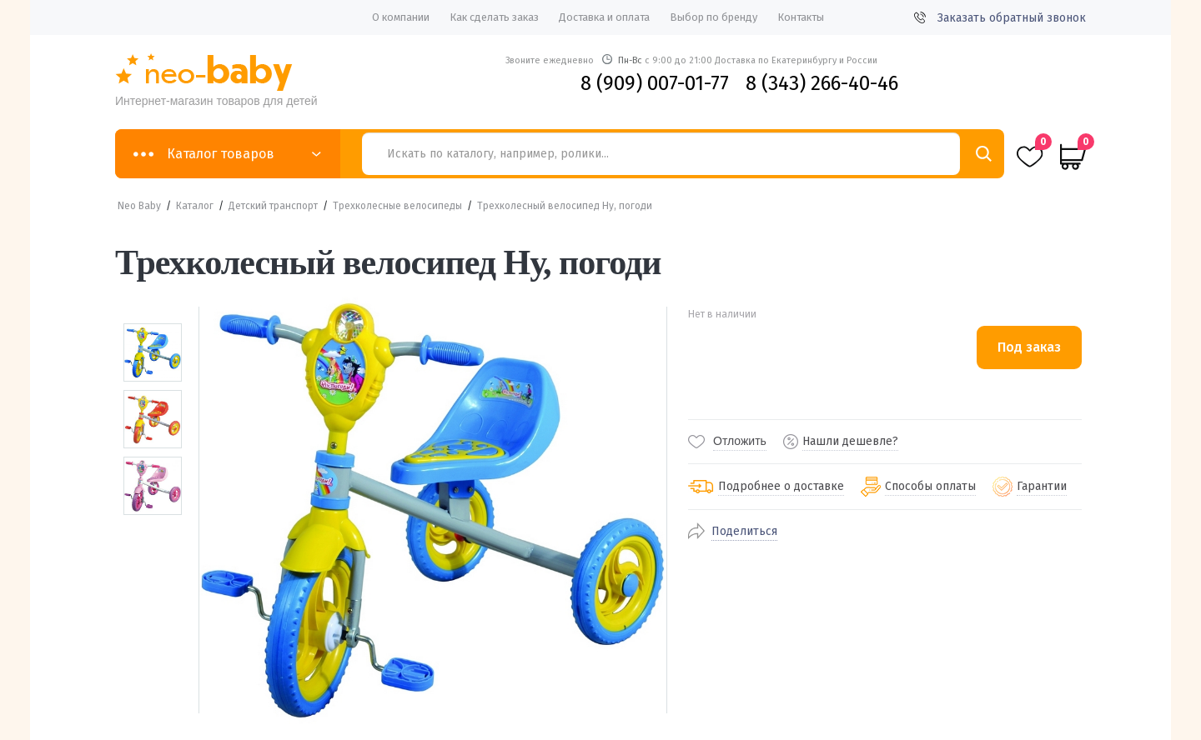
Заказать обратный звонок (1000, 18)
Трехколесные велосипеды (397, 206)
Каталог (195, 206)
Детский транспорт (273, 206)
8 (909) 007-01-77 (654, 83)
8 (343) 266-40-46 (822, 83)
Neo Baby (139, 206)
